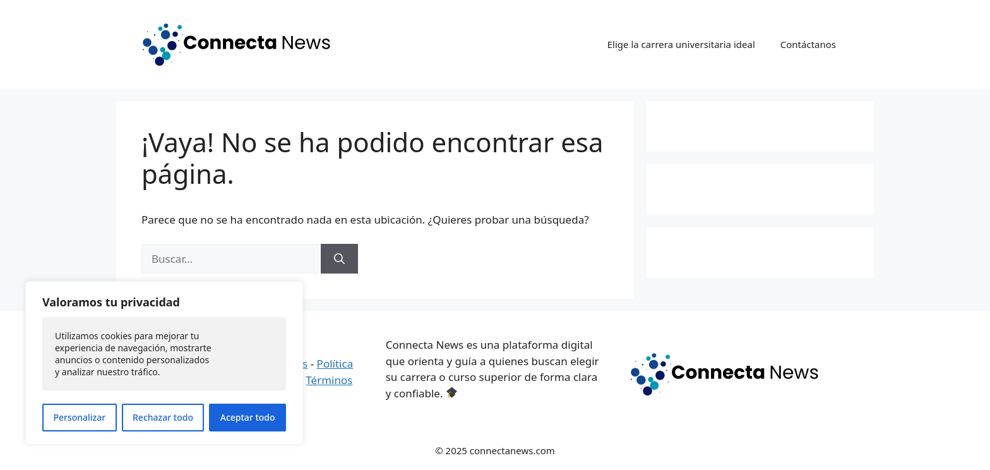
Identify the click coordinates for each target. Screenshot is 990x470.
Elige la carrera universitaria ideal (681, 44)
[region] (164, 363)
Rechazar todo (163, 417)
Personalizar (79, 417)
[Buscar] (339, 259)
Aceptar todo (247, 417)
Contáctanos (808, 44)
